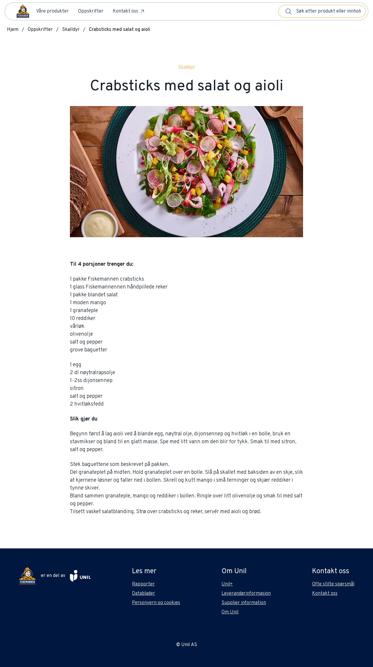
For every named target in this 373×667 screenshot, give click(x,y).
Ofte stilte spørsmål (333, 584)
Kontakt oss (129, 11)
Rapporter (143, 584)
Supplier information (243, 603)
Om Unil (229, 612)
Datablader (143, 593)
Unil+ (227, 584)
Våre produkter (52, 11)
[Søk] (288, 11)
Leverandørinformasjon (246, 593)
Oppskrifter (90, 11)
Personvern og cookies (156, 603)
